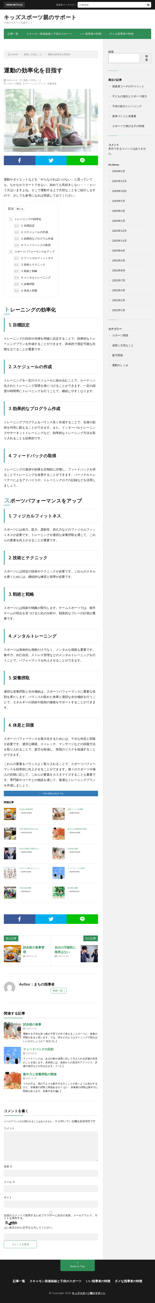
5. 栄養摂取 (24, 284)
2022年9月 (118, 260)
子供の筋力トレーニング (127, 106)
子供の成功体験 (25, 888)
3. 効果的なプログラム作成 (33, 238)
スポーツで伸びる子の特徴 (128, 126)
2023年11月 (119, 240)
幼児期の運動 (73, 888)
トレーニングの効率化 (25, 219)
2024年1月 (118, 220)
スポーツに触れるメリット (29, 868)
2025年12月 (119, 181)
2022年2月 (118, 300)
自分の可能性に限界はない (29, 848)
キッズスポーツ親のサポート (40, 17)
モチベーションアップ (34, 83)
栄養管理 (51, 83)
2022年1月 (118, 310)
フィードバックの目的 (76, 868)
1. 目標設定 (24, 225)
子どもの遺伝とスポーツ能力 (129, 96)
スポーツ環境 (14, 83)
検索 (111, 51)
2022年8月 (118, 270)
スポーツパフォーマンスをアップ (32, 251)
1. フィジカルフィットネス (33, 258)
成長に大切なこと (32, 80)
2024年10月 (119, 191)
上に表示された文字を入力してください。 (29, 1227)
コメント (9, 1128)
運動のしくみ (120, 365)
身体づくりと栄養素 (75, 809)
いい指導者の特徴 (90, 33)
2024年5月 (118, 200)
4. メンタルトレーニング (32, 277)
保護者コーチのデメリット (83, 4)
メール (9, 1182)
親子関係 (117, 355)
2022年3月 (118, 290)
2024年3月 (118, 210)
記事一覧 (13, 33)
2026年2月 (118, 171)
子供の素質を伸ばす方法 (28, 829)
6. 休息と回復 (25, 290)
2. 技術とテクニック (29, 264)
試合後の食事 (73, 848)
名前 (8, 1166)
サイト (8, 1197)
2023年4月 (118, 250)
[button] (51, 793)
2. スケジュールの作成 (31, 232)
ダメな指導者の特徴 (121, 33)
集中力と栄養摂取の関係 (77, 829)
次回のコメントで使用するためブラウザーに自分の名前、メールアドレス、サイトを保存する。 (50, 1216)
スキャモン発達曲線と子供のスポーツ (49, 33)
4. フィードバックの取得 (32, 245)
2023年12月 (119, 230)
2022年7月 (118, 280)
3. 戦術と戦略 (25, 271)
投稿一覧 (58, 990)
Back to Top (77, 1266)
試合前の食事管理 (26, 809)
